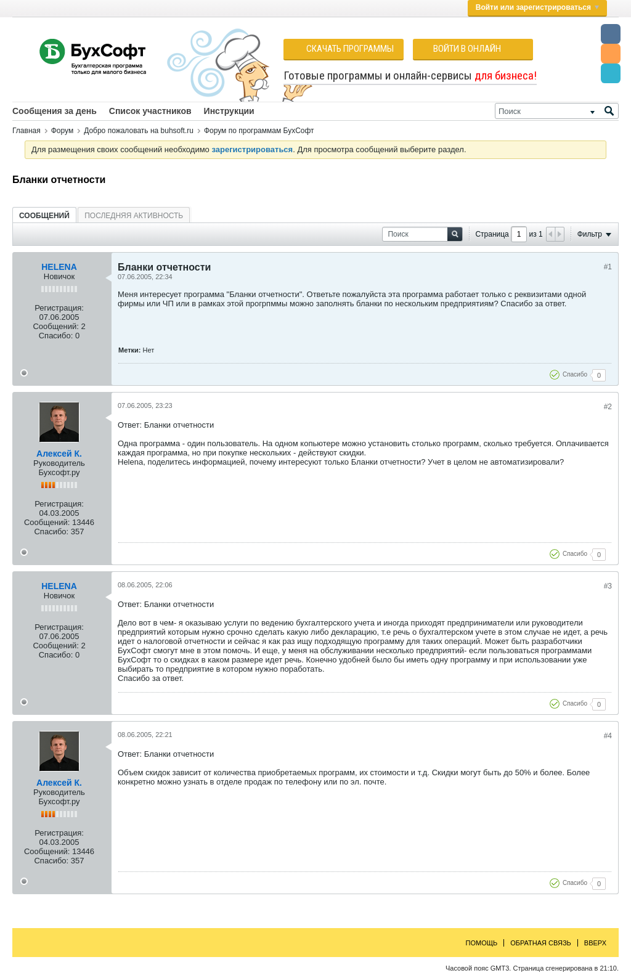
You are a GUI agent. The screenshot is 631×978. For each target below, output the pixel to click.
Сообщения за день (54, 111)
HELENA (59, 267)
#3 (608, 586)
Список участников (150, 111)
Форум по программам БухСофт (259, 130)
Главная (26, 130)
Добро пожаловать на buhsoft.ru (138, 130)
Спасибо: (56, 335)
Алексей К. (59, 453)
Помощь (482, 943)
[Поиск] (557, 111)
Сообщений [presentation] (44, 215)
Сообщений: (55, 326)
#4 (608, 735)
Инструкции (229, 111)
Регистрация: (59, 307)
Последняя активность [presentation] (133, 215)
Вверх (595, 943)
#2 (608, 406)
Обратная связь (540, 943)
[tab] (44, 215)
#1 (608, 267)
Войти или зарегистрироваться (537, 7)
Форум (62, 130)
